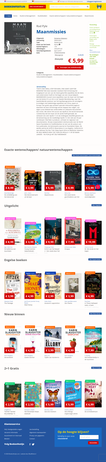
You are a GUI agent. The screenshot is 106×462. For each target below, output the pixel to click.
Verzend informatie (11, 432)
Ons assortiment (37, 7)
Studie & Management (27, 16)
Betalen (7, 439)
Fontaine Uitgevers (60, 38)
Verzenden (93, 443)
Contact (32, 439)
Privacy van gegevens (37, 436)
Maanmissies (89, 16)
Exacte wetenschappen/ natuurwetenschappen (66, 16)
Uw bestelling (34, 429)
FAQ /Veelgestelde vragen (13, 429)
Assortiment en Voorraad (13, 436)
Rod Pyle (41, 26)
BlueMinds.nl (32, 454)
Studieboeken (42, 16)
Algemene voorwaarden (38, 432)
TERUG (8, 16)
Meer (97, 205)
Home (15, 16)
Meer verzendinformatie (95, 51)
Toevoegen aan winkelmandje (70, 67)
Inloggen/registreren (94, 1)
